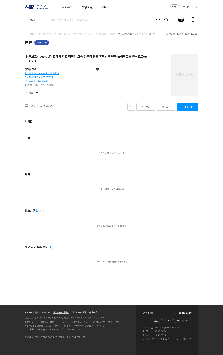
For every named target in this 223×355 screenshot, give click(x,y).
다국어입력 (181, 24)
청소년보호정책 (79, 312)
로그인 (174, 7)
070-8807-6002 (183, 312)
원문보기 (145, 107)
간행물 (106, 7)
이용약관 (46, 312)
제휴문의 (167, 320)
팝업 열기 (42, 210)
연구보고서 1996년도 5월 (36, 80)
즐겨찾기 (192, 24)
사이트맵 (93, 312)
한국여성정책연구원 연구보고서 (39, 77)
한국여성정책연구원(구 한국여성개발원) (42, 73)
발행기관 (87, 7)
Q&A (155, 320)
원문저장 (166, 107)
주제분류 (67, 7)
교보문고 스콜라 (32, 312)
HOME (31, 34)
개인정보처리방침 (61, 312)
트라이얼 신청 (183, 320)
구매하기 (186, 107)
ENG (196, 7)
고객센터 (186, 7)
